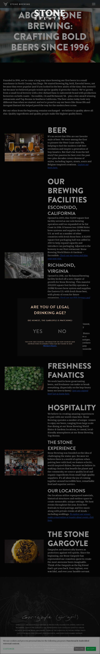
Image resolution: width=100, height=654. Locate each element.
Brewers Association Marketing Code (58, 645)
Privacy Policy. (50, 346)
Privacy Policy (50, 650)
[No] (62, 331)
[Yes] (38, 331)
